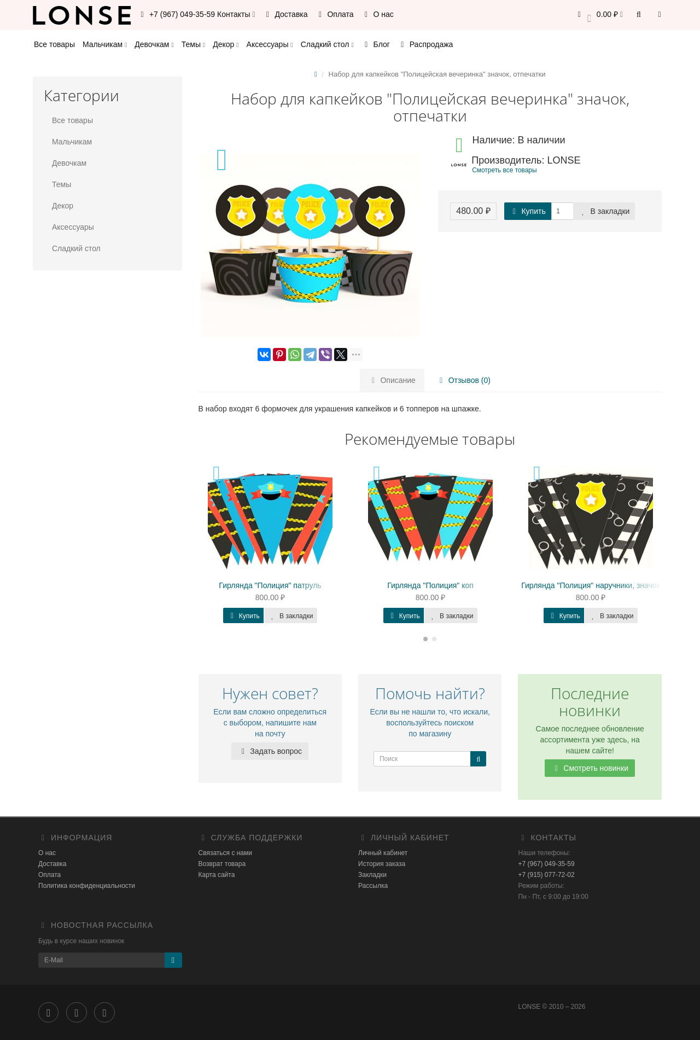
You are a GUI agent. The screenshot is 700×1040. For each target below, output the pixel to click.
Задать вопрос (270, 751)
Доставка (285, 14)
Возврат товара (222, 864)
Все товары (54, 44)
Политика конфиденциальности (86, 886)
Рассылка (373, 886)
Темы (193, 44)
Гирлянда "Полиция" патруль (270, 585)
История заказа (381, 864)
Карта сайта (217, 875)
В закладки (604, 211)
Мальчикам (105, 44)
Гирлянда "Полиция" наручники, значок (590, 585)
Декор (225, 44)
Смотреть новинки (589, 768)
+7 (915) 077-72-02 (546, 875)
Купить (528, 211)
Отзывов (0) (463, 380)
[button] (598, 15)
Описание (392, 380)
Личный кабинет (382, 853)
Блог (375, 44)
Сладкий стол (327, 44)
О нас (377, 14)
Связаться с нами (225, 853)
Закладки (372, 875)
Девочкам (154, 44)
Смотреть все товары (504, 170)
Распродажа (425, 44)
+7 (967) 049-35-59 (546, 864)
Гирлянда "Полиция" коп (430, 585)
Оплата (335, 14)
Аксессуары (270, 44)
